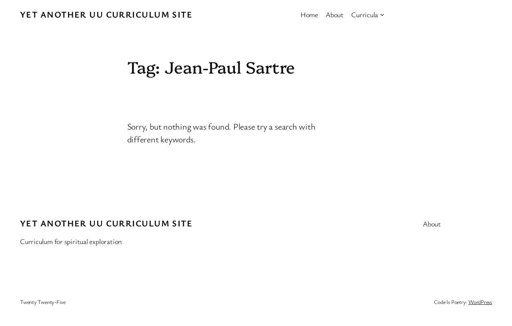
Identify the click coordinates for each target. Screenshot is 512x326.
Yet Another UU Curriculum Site (106, 14)
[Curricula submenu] (382, 14)
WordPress (480, 302)
